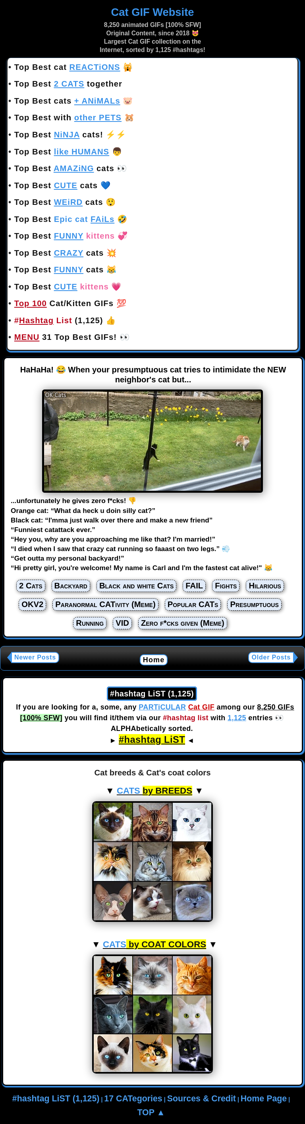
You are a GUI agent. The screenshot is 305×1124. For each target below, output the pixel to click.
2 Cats (30, 585)
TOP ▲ (151, 1112)
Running (90, 623)
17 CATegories (133, 1098)
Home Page (264, 1098)
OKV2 (32, 604)
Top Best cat (67, 67)
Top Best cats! (58, 134)
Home (154, 660)
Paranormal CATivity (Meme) (105, 604)
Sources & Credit (201, 1098)
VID (122, 623)
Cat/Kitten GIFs (64, 303)
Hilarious (265, 585)
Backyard (70, 585)
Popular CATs (193, 604)
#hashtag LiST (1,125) (56, 1098)
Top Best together (68, 83)
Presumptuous (254, 604)
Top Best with (68, 117)
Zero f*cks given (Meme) (182, 623)
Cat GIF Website (152, 12)
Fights (226, 585)
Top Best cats (67, 100)
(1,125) (58, 320)
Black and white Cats (136, 585)
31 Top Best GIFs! (65, 337)
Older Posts (271, 657)
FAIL (194, 585)
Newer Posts (35, 657)
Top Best (61, 151)
